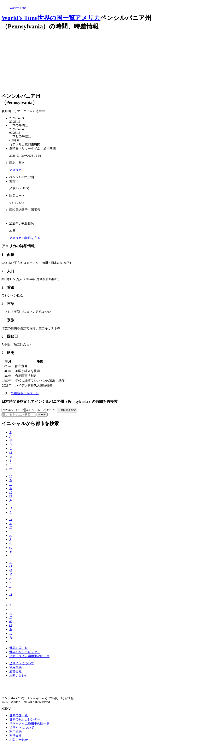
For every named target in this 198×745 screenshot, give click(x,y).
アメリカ (87, 17)
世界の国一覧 (56, 17)
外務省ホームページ (25, 393)
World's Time (20, 17)
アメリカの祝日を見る (24, 237)
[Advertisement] (99, 62)
